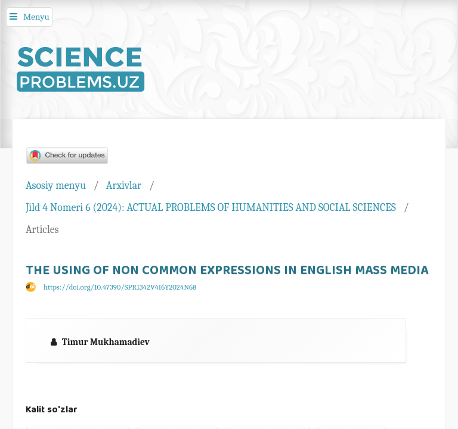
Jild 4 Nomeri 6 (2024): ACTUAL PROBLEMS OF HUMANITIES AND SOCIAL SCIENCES (211, 207)
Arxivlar (123, 185)
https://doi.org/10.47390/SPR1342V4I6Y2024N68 (120, 287)
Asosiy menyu (56, 185)
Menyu (36, 16)
